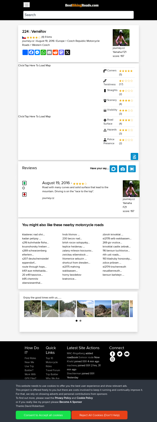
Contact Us (52, 382)
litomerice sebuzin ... (74, 259)
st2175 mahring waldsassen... (71, 269)
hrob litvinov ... (71, 234)
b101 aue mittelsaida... (34, 271)
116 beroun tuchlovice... (116, 250)
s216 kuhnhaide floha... (35, 242)
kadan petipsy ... (31, 238)
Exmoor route (86, 357)
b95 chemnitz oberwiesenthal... (32, 281)
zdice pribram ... (112, 263)
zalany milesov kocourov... (77, 250)
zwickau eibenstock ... (75, 254)
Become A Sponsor (30, 392)
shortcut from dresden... (76, 263)
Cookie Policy (86, 414)
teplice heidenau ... (73, 246)
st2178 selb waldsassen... (117, 238)
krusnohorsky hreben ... (35, 246)
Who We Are (52, 378)
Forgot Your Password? (31, 384)
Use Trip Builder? (29, 368)
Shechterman (74, 373)
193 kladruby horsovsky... (117, 259)
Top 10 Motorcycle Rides (52, 362)
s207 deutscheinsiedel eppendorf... (35, 261)
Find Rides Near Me (30, 360)
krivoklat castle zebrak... (117, 246)
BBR (84, 361)
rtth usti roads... (112, 254)
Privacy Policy (69, 414)
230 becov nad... (72, 238)
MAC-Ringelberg (76, 353)
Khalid (70, 361)
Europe (60, 41)
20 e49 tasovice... (32, 275)
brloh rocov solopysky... (76, 242)
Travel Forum (53, 370)
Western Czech (41, 45)
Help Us (50, 386)
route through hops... (34, 267)
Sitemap (55, 414)
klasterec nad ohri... (33, 234)
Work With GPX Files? (30, 376)
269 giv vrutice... (112, 242)
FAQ (27, 398)
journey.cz (28, 41)
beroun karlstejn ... (113, 275)
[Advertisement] (58, 90)
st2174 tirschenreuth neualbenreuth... (114, 269)
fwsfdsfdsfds (74, 385)
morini (70, 381)
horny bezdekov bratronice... (71, 277)
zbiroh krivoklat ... (113, 234)
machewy (72, 365)
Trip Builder (52, 374)
